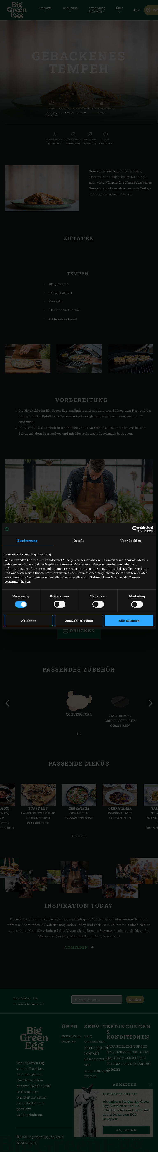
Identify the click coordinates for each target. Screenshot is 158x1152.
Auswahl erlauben (79, 620)
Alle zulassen (129, 620)
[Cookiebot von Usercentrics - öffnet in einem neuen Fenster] (135, 529)
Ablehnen (28, 620)
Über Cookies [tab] (130, 540)
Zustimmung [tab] (27, 540)
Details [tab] (79, 540)
